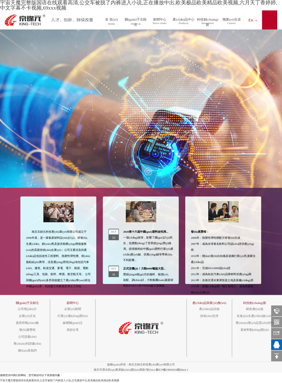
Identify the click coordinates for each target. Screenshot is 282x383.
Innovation (208, 23)
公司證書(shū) (27, 337)
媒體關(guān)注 (73, 323)
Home (111, 23)
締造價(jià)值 (254, 309)
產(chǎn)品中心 (183, 18)
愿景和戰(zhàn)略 (27, 323)
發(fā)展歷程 (27, 330)
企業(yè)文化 (27, 316)
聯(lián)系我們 (27, 351)
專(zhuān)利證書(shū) (27, 344)
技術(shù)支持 (209, 316)
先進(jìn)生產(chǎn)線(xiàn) (254, 316)
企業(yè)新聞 (72, 309)
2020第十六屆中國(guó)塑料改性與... (145, 231)
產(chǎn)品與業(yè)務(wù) (209, 303)
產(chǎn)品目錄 (209, 309)
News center (159, 23)
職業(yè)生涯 (232, 18)
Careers (231, 23)
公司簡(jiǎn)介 (27, 309)
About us (135, 23)
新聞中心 (159, 18)
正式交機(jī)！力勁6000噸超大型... (144, 268)
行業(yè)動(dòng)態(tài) (72, 316)
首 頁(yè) (111, 18)
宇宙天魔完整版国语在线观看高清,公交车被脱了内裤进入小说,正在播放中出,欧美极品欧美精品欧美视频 (59, 380)
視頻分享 (73, 330)
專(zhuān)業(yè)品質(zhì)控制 (255, 323)
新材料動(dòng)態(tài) (255, 330)
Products (184, 23)
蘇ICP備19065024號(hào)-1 (172, 369)
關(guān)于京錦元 (135, 18)
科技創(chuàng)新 (207, 18)
